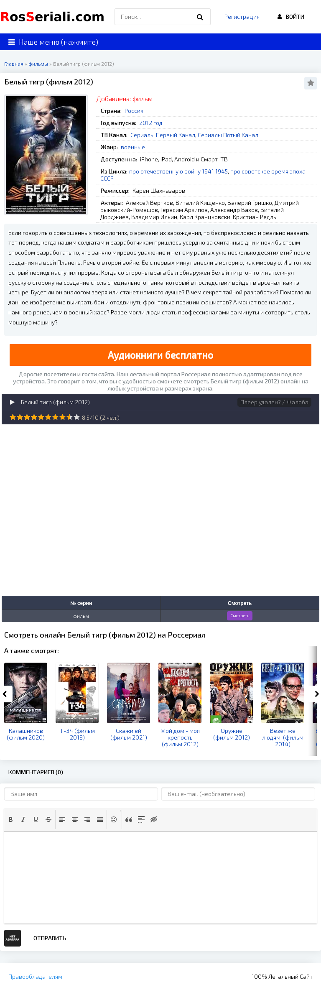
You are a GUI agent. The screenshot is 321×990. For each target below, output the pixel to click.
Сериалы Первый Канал (162, 134)
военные (133, 147)
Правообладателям (35, 976)
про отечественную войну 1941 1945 (178, 171)
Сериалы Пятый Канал (228, 134)
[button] (11, 819)
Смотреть (239, 615)
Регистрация (242, 16)
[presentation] (10, 819)
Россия (134, 110)
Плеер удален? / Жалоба (274, 402)
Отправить (49, 938)
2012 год (151, 122)
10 (76, 417)
